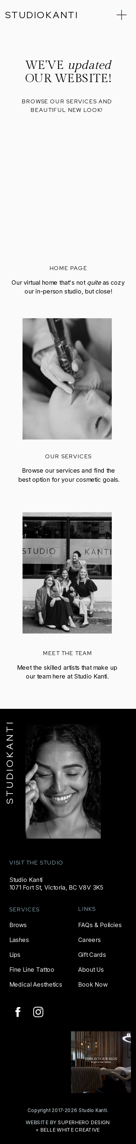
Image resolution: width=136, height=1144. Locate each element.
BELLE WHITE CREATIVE (70, 1130)
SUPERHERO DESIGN (84, 1122)
